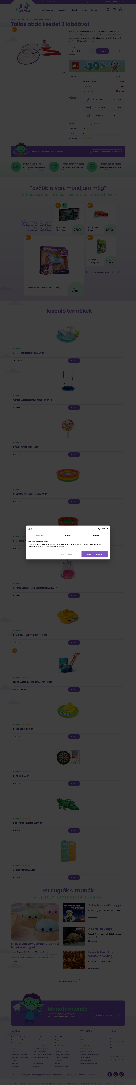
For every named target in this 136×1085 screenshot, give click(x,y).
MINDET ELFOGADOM (94, 554)
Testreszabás (68, 554)
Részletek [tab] (68, 535)
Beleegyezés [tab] (40, 535)
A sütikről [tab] (96, 535)
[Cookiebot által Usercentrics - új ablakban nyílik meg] (100, 529)
